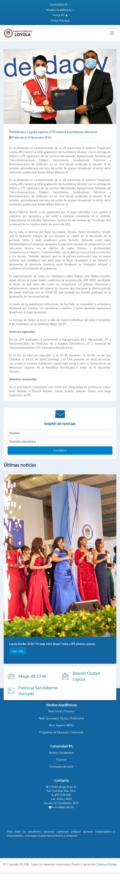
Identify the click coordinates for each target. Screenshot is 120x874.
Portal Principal (60, 20)
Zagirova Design (107, 864)
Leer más (17, 651)
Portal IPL (60, 15)
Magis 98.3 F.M (32, 676)
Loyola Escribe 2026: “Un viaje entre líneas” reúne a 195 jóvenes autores (52, 643)
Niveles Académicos (60, 10)
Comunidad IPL (60, 4)
